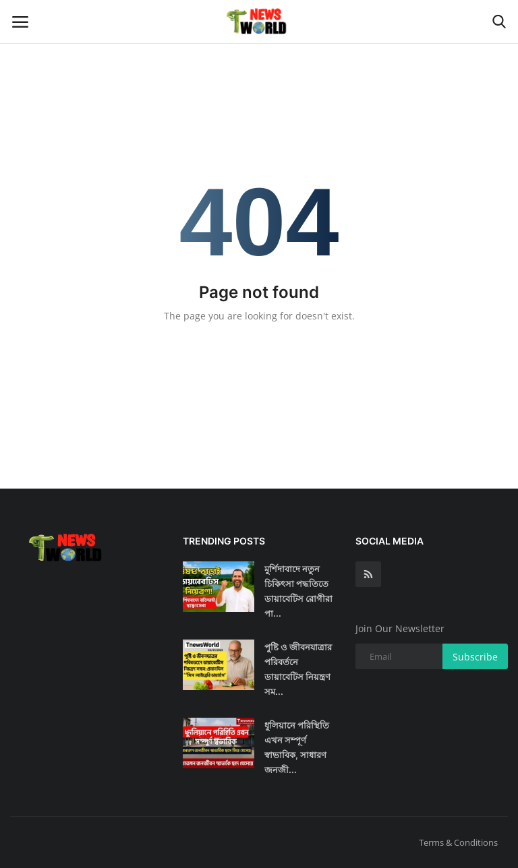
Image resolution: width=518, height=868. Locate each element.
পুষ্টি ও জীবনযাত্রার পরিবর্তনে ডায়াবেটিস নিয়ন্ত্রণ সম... (298, 669)
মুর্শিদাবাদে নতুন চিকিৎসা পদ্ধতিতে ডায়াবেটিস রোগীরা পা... (298, 591)
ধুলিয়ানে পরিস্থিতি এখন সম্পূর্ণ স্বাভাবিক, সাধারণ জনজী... (296, 747)
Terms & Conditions (458, 842)
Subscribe (475, 656)
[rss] (368, 574)
